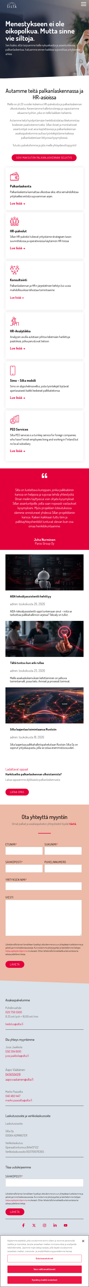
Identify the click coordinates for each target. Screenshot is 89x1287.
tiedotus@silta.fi (14, 1024)
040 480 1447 (12, 1096)
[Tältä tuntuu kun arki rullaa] (44, 639)
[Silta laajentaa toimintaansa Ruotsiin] (44, 705)
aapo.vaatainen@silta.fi (19, 1079)
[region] (44, 1261)
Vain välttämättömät (44, 1269)
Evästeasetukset (44, 1258)
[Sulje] (83, 1241)
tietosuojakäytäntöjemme (16, 951)
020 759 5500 (13, 1012)
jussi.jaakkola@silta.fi (17, 1056)
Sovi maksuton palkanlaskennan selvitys (44, 157)
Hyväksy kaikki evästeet (44, 1279)
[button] (83, 3)
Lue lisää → (17, 203)
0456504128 (13, 1074)
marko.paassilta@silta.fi (18, 1100)
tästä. (73, 824)
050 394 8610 (13, 1051)
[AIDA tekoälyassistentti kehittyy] (44, 572)
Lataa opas (17, 792)
